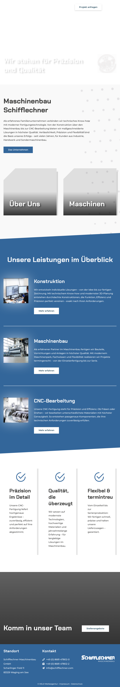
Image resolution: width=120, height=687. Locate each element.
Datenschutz (76, 684)
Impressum (64, 684)
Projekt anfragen (88, 7)
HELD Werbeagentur (48, 684)
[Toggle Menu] (112, 7)
